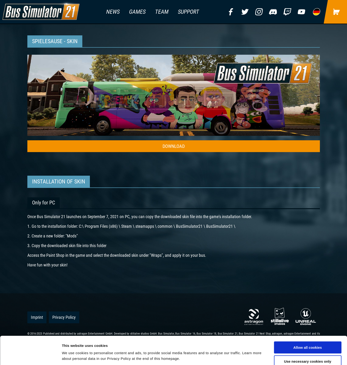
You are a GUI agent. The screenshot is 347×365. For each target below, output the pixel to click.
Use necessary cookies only (307, 335)
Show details (248, 356)
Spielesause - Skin (55, 41)
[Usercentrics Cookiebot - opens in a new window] (30, 355)
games (137, 11)
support (188, 11)
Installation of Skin (58, 181)
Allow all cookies (307, 321)
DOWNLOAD (174, 146)
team (162, 11)
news (113, 11)
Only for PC (43, 203)
